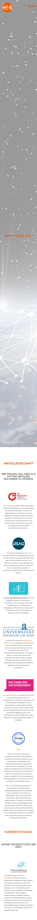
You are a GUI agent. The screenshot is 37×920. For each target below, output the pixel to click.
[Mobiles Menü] (30, 6)
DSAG (27, 553)
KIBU (18, 749)
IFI (28, 600)
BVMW (8, 506)
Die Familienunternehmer (10, 695)
